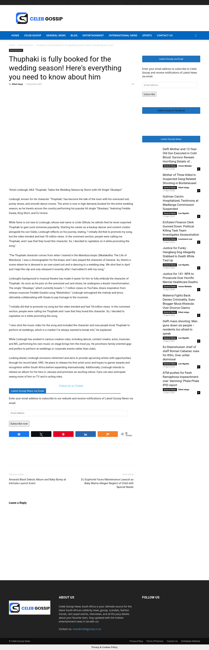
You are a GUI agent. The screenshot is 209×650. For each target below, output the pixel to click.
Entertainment (93, 35)
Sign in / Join (42, 2)
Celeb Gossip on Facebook (171, 110)
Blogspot (121, 2)
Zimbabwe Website (190, 641)
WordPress (133, 2)
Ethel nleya (17, 84)
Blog (74, 35)
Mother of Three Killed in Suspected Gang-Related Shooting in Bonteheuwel (179, 179)
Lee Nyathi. (183, 213)
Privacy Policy (136, 641)
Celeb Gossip (32, 35)
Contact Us (146, 2)
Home (15, 35)
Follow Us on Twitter (71, 386)
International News (123, 35)
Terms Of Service (154, 641)
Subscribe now (19, 423)
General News (56, 35)
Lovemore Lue (185, 239)
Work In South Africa (104, 2)
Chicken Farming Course (80, 2)
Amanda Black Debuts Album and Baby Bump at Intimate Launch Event (37, 481)
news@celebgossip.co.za (87, 629)
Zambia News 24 (58, 2)
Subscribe (149, 94)
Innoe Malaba (185, 165)
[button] (196, 35)
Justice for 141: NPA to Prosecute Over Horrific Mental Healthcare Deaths (180, 278)
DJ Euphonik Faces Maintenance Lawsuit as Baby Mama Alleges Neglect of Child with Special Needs (107, 483)
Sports (147, 35)
